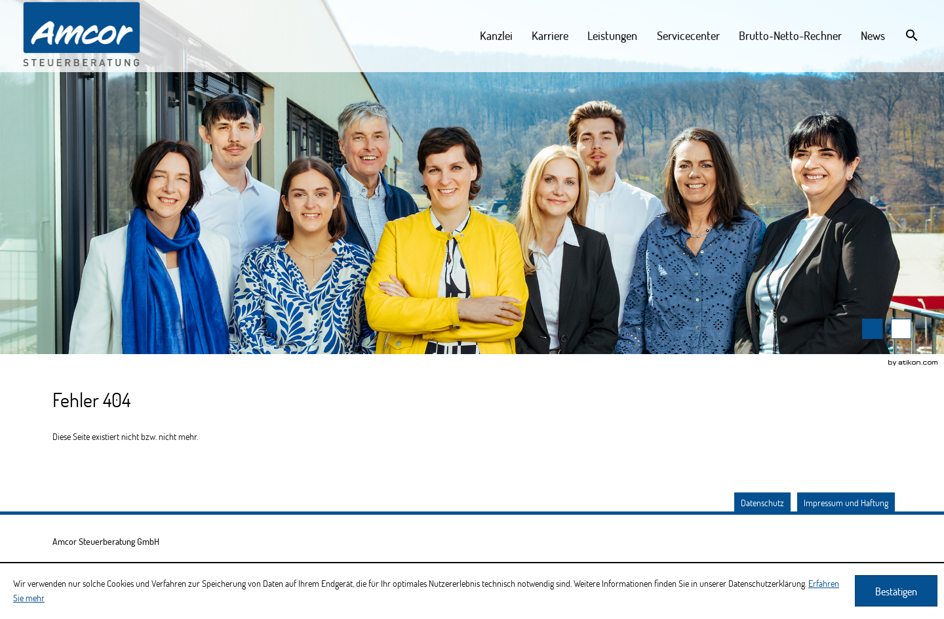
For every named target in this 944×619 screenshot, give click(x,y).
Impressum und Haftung (846, 502)
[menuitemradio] (612, 35)
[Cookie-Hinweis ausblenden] (896, 591)
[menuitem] (496, 35)
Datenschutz (762, 502)
